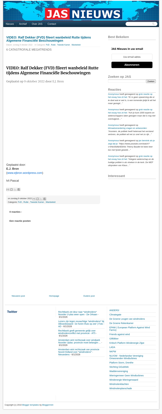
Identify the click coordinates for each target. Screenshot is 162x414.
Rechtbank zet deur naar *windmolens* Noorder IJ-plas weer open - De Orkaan (77, 313)
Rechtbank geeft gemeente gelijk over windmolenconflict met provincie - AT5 (77, 331)
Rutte (53, 45)
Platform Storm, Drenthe (121, 362)
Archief (23, 24)
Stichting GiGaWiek (119, 367)
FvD (48, 45)
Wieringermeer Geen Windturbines (126, 375)
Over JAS (37, 24)
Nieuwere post (18, 296)
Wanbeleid (76, 45)
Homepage (54, 296)
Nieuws (10, 24)
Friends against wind (119, 334)
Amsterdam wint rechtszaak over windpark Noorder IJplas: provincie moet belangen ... (79, 341)
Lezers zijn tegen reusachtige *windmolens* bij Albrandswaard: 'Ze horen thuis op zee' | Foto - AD (81, 324)
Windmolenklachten (119, 384)
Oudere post (89, 296)
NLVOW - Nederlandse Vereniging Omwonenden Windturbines (126, 357)
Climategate (115, 314)
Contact (52, 24)
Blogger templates (30, 405)
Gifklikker (114, 338)
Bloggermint (47, 405)
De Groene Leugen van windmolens (127, 319)
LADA (112, 347)
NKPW (112, 351)
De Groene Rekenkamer (121, 323)
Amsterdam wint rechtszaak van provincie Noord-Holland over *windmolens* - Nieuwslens (78, 352)
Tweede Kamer (64, 45)
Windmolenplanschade (120, 388)
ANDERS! (114, 310)
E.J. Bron (58, 81)
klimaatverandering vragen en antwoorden (127, 128)
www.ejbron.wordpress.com (24, 172)
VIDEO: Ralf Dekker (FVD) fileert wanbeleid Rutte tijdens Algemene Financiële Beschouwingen (48, 39)
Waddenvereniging (118, 371)
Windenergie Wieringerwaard (123, 380)
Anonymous (113, 94)
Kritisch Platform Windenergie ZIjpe (126, 343)
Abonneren (131, 64)
